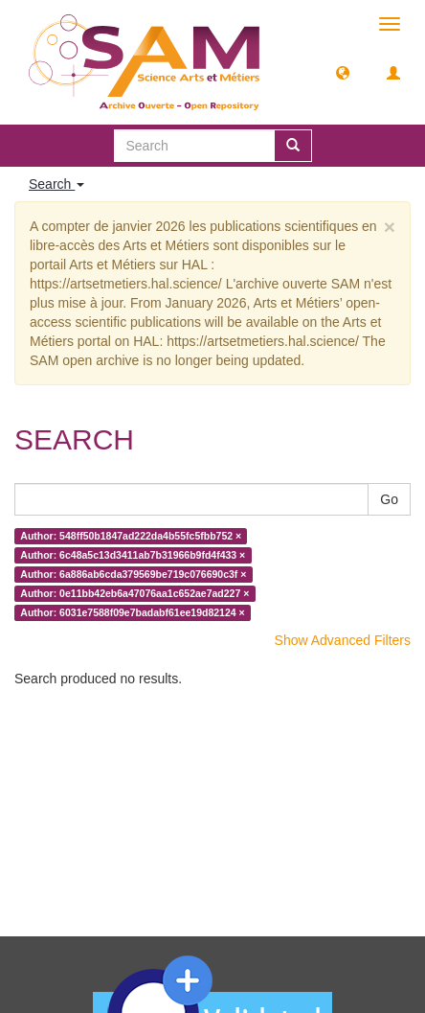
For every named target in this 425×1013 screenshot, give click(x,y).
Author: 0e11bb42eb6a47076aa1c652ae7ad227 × (134, 593)
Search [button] (56, 184)
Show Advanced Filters (343, 640)
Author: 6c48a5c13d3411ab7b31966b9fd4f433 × (132, 555)
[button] (342, 72)
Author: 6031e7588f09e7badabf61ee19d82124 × (132, 612)
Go (389, 499)
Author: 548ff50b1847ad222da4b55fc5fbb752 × (130, 535)
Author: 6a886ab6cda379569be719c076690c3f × (133, 574)
